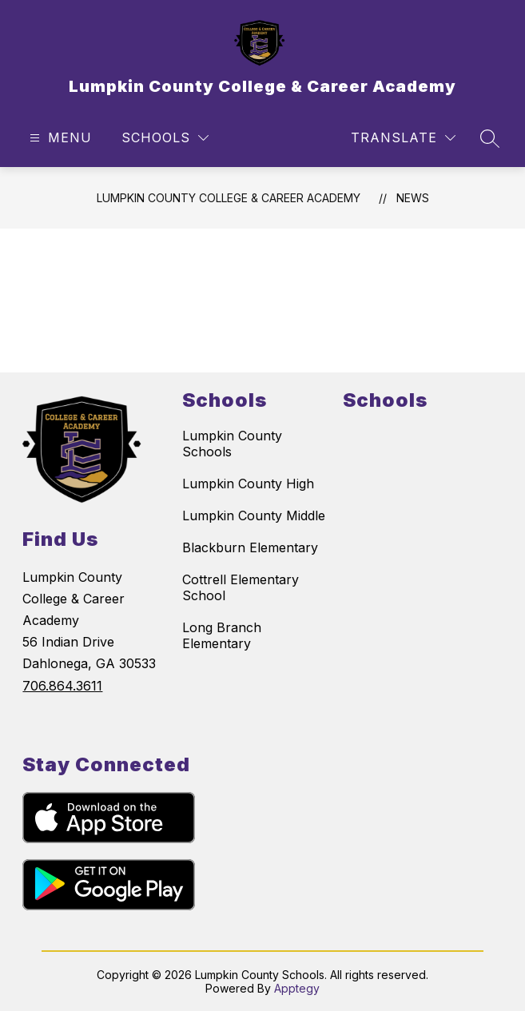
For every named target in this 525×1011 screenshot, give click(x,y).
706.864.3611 (62, 686)
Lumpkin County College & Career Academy (228, 198)
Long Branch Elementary (221, 635)
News (412, 198)
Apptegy (297, 988)
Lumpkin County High (248, 484)
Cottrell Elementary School (240, 587)
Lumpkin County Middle (253, 515)
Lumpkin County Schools (232, 444)
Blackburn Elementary (250, 547)
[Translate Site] (403, 138)
